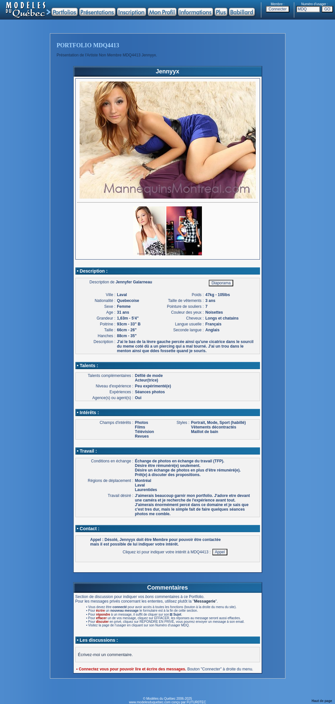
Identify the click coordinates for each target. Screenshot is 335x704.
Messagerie (204, 601)
